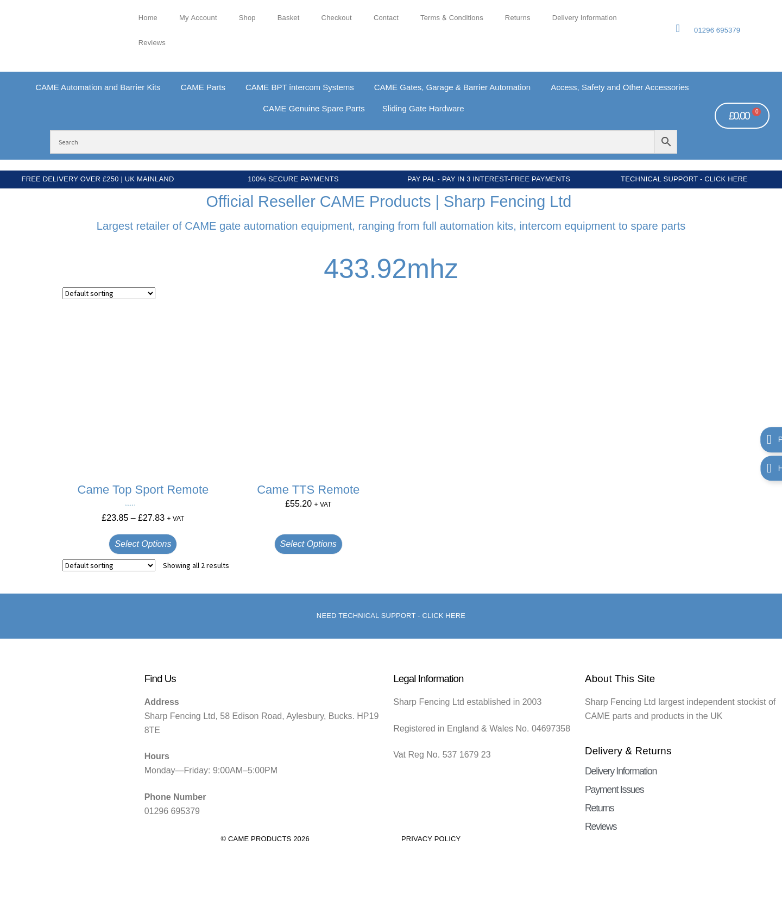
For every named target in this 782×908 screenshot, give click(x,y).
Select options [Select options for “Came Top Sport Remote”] (143, 543)
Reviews (152, 42)
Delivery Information (584, 17)
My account (198, 17)
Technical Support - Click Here (684, 179)
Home (147, 17)
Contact (386, 17)
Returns (518, 17)
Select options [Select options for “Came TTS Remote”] (308, 543)
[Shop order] (108, 293)
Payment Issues (614, 789)
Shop (247, 17)
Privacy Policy (431, 839)
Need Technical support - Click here (391, 615)
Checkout (336, 17)
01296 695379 (717, 30)
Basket (289, 17)
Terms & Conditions (451, 17)
